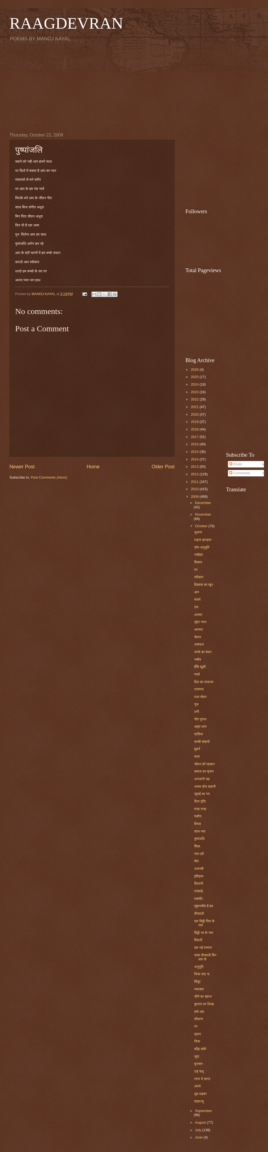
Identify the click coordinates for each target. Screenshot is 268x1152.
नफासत (199, 989)
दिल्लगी (198, 883)
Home (93, 466)
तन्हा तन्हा (200, 809)
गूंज (196, 704)
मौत (196, 861)
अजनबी (199, 869)
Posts (235, 464)
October (201, 526)
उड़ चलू (199, 1071)
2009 (195, 497)
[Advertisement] (134, 87)
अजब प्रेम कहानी (204, 786)
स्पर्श (197, 674)
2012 (195, 474)
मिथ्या (197, 824)
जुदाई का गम (202, 794)
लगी (196, 712)
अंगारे (197, 1086)
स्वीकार (198, 577)
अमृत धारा (200, 726)
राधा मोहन (200, 697)
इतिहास (198, 876)
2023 (195, 392)
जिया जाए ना (202, 974)
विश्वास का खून (203, 585)
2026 (195, 370)
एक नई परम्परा (203, 948)
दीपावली (199, 913)
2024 (195, 384)
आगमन (198, 629)
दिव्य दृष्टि (200, 801)
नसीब (197, 659)
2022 (195, 399)
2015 (195, 452)
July (198, 1130)
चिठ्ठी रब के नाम (203, 933)
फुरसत (198, 1064)
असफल (199, 644)
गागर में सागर (202, 1079)
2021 (195, 407)
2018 (195, 429)
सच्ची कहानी (202, 742)
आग (196, 592)
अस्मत (198, 615)
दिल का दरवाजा (203, 682)
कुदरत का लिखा (204, 1004)
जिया (197, 1041)
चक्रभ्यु (199, 1101)
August (201, 1122)
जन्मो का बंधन (202, 652)
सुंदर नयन (200, 622)
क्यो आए (199, 1012)
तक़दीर (198, 899)
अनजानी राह (202, 779)
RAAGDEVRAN (66, 23)
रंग (195, 570)
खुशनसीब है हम (203, 906)
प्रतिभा (198, 734)
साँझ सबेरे (200, 1049)
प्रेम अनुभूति (201, 547)
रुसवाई (198, 891)
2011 (195, 482)
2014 (195, 459)
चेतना (197, 637)
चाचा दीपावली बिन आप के (205, 957)
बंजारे (197, 599)
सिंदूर (197, 982)
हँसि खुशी (200, 667)
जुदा (196, 1056)
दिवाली (198, 940)
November (203, 514)
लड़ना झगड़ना (202, 540)
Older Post (163, 466)
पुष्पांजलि (199, 839)
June (199, 1137)
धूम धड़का (200, 1094)
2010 (195, 489)
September (203, 1111)
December (203, 503)
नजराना (199, 689)
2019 (195, 422)
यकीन (197, 816)
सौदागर (198, 1019)
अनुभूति (198, 967)
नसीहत (198, 555)
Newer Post (22, 466)
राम (196, 607)
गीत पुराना (200, 719)
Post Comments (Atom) (49, 477)
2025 (195, 377)
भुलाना (198, 532)
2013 (195, 467)
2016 (195, 444)
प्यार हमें (199, 854)
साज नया (199, 831)
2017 (195, 437)
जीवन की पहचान (204, 764)
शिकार (198, 562)
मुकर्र (197, 749)
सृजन (197, 1034)
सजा (197, 756)
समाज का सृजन (204, 771)
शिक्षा (197, 846)
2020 (195, 414)
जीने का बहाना (203, 996)
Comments (239, 473)
